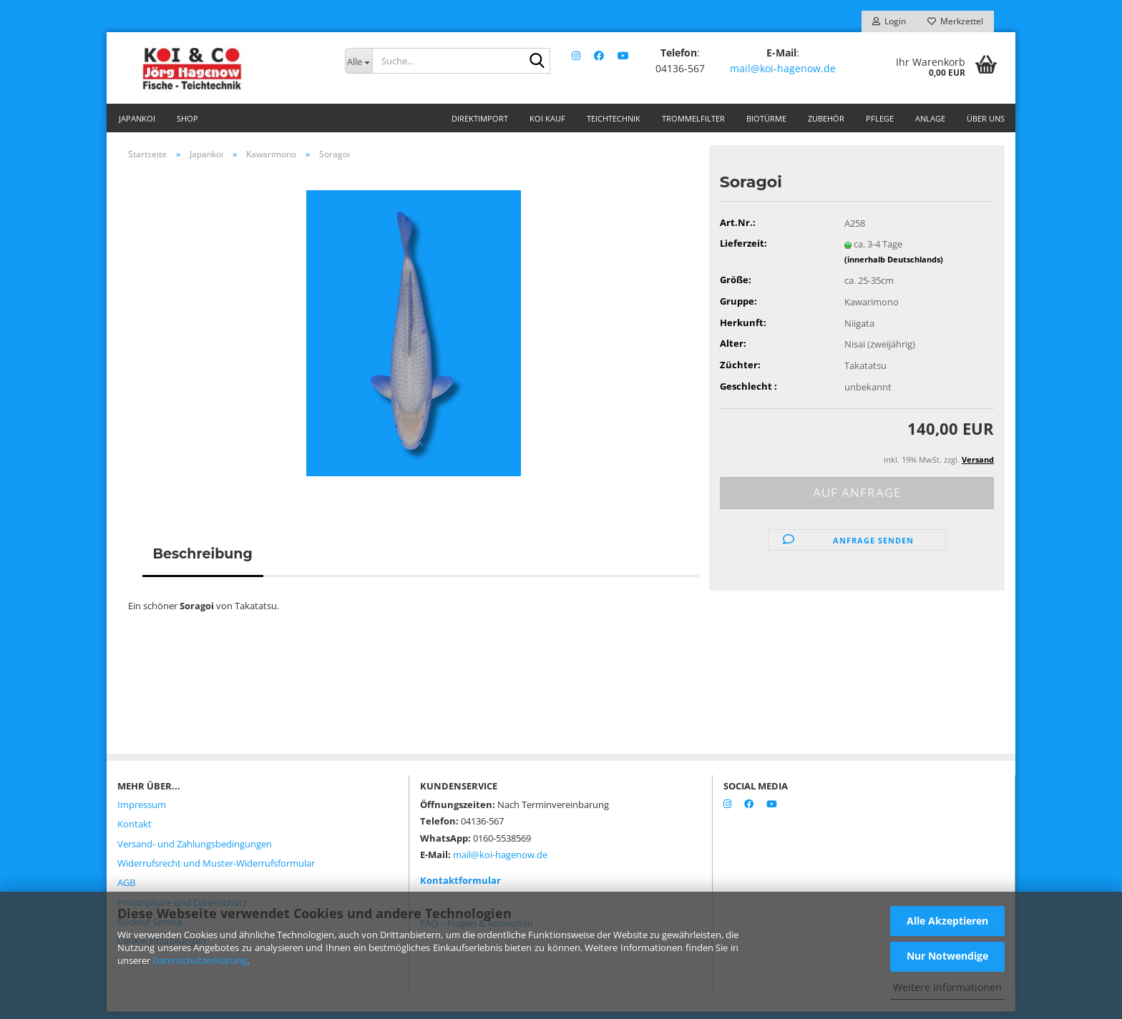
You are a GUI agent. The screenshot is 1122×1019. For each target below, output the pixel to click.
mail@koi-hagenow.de (783, 67)
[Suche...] (359, 61)
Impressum (141, 811)
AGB (126, 889)
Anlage (930, 118)
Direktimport (480, 118)
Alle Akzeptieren (947, 920)
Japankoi (137, 118)
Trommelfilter (693, 118)
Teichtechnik (613, 118)
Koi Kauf (547, 118)
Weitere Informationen (947, 987)
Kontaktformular (460, 887)
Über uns (986, 118)
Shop (187, 118)
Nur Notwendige (947, 956)
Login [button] (889, 21)
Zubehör (826, 118)
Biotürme (766, 118)
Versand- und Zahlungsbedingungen (194, 851)
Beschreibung (203, 561)
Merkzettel (955, 21)
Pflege (880, 118)
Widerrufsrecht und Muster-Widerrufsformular (216, 870)
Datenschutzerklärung (199, 960)
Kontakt (134, 830)
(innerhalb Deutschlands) (893, 266)
